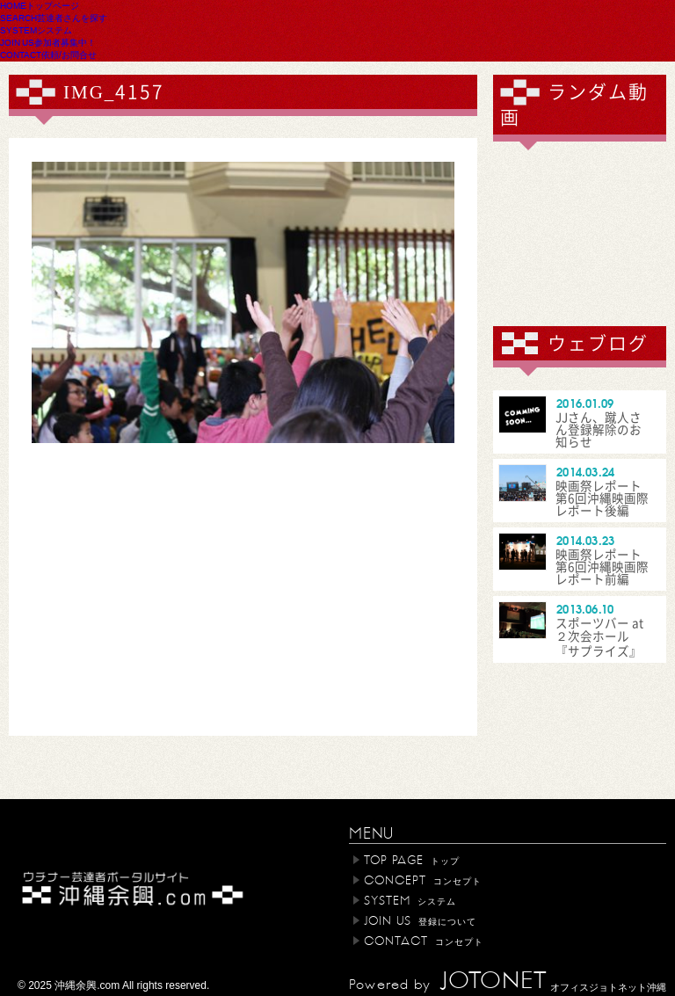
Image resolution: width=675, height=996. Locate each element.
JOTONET (493, 981)
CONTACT (48, 54)
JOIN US (48, 42)
